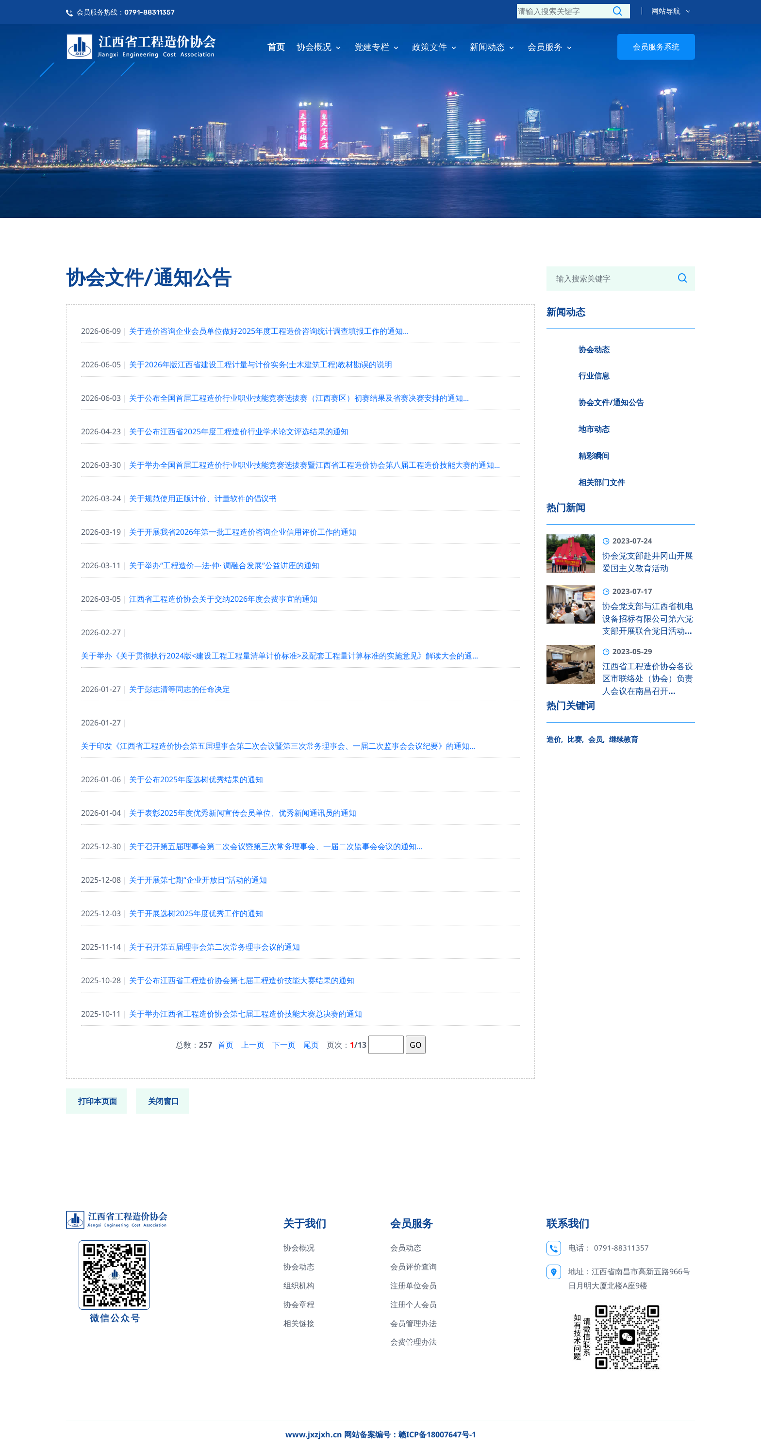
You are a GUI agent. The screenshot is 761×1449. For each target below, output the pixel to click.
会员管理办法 (413, 1323)
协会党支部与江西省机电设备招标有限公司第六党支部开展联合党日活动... (647, 618)
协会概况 (320, 46)
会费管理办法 (413, 1341)
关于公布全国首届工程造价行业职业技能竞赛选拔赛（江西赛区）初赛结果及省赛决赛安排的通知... (299, 398)
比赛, (575, 739)
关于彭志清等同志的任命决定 (179, 689)
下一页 (284, 1044)
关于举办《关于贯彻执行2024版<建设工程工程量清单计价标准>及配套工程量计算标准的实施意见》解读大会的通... (279, 655)
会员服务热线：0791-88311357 (126, 12)
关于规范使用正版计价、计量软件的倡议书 (203, 498)
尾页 (311, 1044)
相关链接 (298, 1323)
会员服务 (551, 46)
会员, (596, 739)
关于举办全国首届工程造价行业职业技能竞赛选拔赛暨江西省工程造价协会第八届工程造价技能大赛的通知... (314, 465)
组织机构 (298, 1285)
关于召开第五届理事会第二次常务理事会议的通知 (214, 946)
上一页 (253, 1044)
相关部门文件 (602, 482)
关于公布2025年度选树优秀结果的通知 (196, 779)
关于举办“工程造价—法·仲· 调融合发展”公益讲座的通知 (224, 565)
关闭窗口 (163, 1101)
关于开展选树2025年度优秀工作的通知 (196, 913)
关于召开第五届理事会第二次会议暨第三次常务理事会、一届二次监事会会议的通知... (275, 846)
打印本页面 (97, 1101)
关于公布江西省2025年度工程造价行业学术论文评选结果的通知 (238, 431)
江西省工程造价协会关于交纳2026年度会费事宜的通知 (223, 598)
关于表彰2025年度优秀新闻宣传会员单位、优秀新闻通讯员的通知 (242, 812)
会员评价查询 (413, 1266)
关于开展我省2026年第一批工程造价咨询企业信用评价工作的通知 (242, 532)
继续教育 (623, 739)
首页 (276, 46)
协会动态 (594, 349)
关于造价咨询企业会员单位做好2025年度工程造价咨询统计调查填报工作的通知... (269, 331)
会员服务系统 (656, 46)
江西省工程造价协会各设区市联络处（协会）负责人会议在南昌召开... (647, 678)
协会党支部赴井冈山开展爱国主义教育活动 (647, 562)
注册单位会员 (413, 1285)
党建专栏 (377, 46)
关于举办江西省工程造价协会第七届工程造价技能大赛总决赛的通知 (245, 1013)
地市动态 (594, 429)
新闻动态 (493, 46)
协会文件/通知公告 (611, 402)
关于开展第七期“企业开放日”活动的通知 (198, 879)
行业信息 (594, 375)
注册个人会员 (413, 1304)
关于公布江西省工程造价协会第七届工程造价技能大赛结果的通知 (241, 980)
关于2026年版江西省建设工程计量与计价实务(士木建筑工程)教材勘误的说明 (260, 364)
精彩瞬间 (594, 455)
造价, (554, 739)
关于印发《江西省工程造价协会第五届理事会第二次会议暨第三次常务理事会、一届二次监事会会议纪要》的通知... (278, 746)
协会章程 (298, 1304)
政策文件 (435, 46)
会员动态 (405, 1247)
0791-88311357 (621, 1247)
